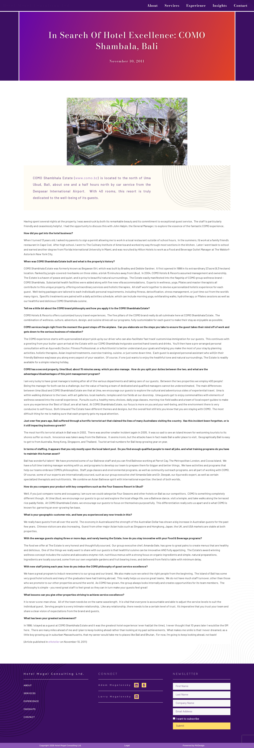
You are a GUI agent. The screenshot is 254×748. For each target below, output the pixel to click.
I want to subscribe (187, 718)
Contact (240, 5)
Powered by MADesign (193, 745)
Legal (127, 745)
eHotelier (54, 641)
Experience (196, 5)
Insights (220, 5)
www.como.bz (86, 178)
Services (172, 5)
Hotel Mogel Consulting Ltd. (37, 5)
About (152, 5)
